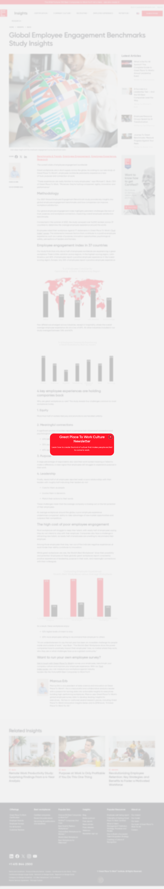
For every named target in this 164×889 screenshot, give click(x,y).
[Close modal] (110, 437)
